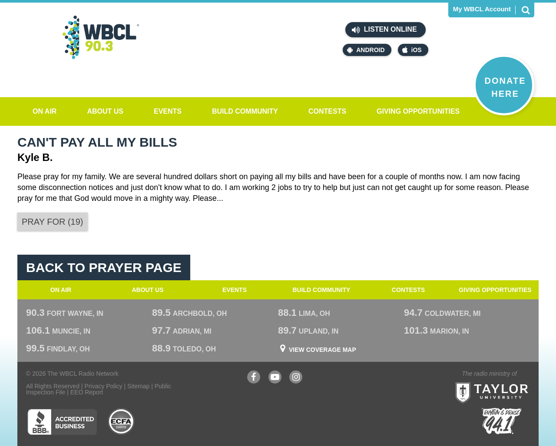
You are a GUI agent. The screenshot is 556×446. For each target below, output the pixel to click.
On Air (44, 111)
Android (365, 49)
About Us (105, 111)
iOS (412, 49)
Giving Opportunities (418, 111)
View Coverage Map (322, 350)
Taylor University (507, 382)
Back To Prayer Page (104, 267)
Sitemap (138, 386)
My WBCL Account (482, 9)
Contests (327, 111)
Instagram (295, 378)
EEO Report (86, 392)
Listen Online (384, 30)
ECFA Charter (121, 421)
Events (168, 111)
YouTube (274, 378)
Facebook (253, 378)
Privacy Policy (103, 386)
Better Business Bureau (62, 421)
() (52, 221)
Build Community (245, 111)
